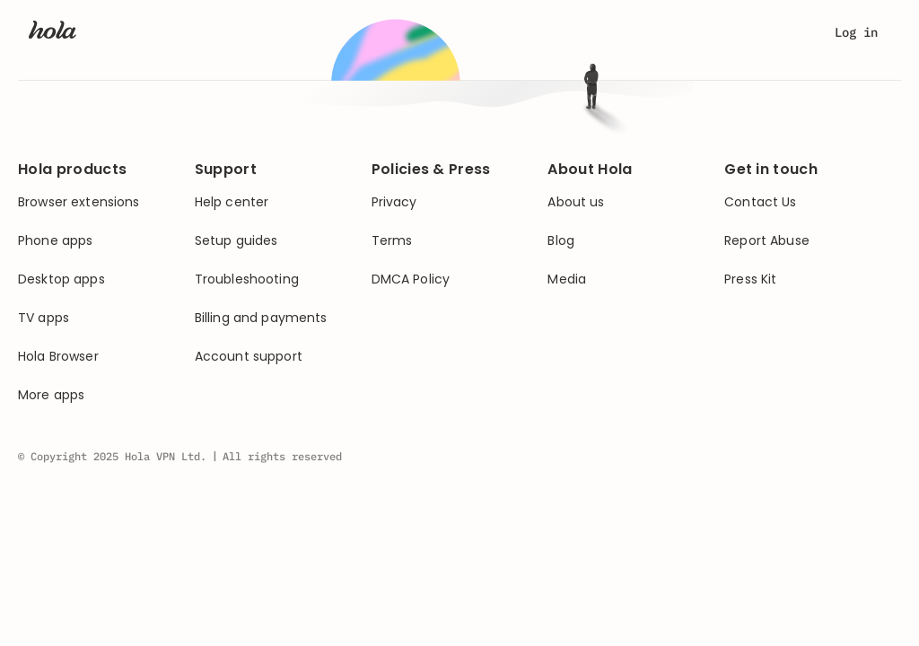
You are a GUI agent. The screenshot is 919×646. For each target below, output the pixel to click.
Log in (856, 32)
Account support (248, 356)
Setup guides (236, 240)
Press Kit (750, 279)
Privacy (394, 202)
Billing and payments (261, 318)
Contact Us (760, 202)
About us (575, 202)
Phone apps (55, 240)
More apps (51, 395)
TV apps (43, 318)
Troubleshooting (247, 279)
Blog (560, 240)
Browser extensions (79, 202)
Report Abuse (767, 240)
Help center (232, 202)
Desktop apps (61, 279)
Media (566, 279)
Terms (392, 240)
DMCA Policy (411, 279)
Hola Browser (58, 356)
